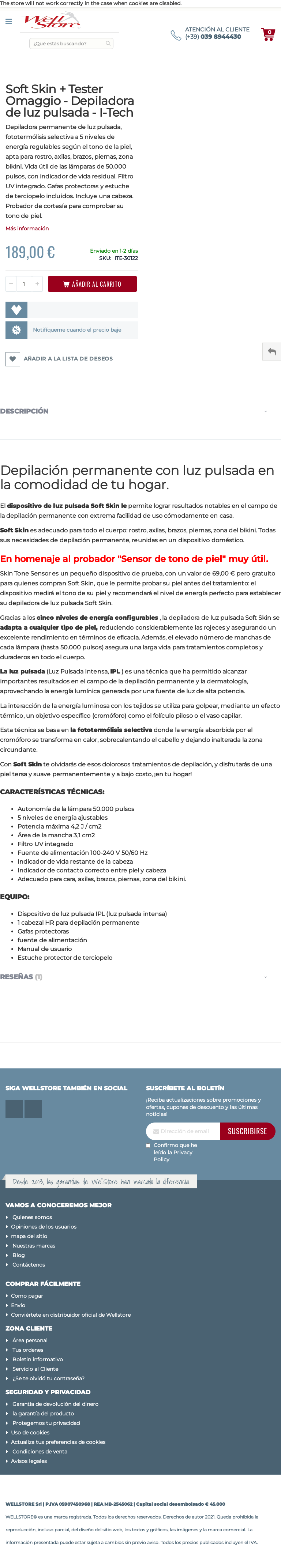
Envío (18, 1305)
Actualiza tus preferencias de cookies (58, 1442)
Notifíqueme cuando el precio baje (77, 330)
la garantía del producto (43, 1413)
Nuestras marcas (33, 1245)
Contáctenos (28, 1264)
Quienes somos (32, 1217)
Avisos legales (29, 1461)
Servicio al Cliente (35, 1369)
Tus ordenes (27, 1350)
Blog (18, 1255)
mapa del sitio (29, 1236)
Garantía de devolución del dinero (55, 1404)
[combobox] (71, 43)
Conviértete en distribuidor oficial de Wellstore (71, 1315)
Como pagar (27, 1296)
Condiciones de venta (39, 1451)
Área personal (30, 1340)
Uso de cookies (30, 1432)
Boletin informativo (37, 1359)
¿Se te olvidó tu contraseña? (48, 1378)
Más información (27, 228)
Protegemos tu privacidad (46, 1423)
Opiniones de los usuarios (43, 1226)
